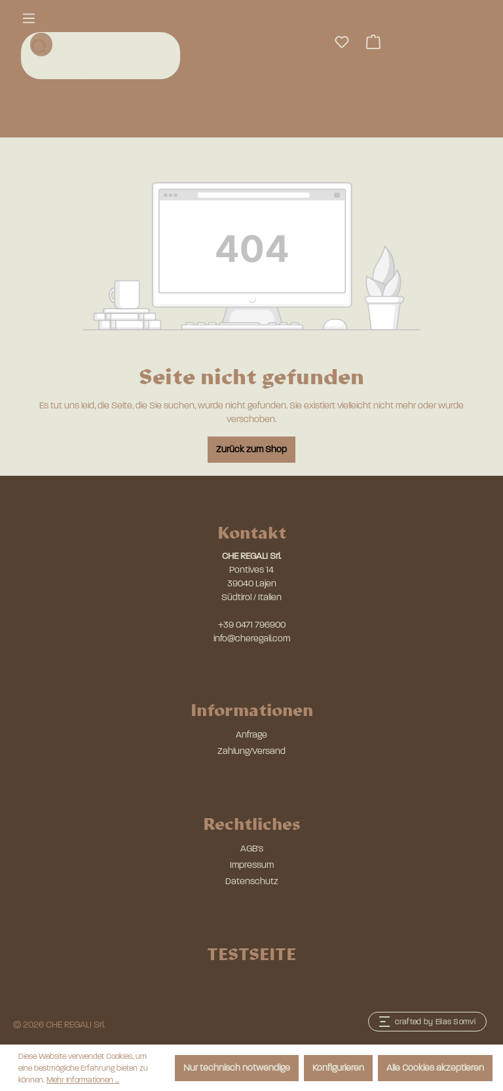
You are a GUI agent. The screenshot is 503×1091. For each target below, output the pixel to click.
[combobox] (102, 67)
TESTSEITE (251, 953)
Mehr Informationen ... (83, 1079)
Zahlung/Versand (251, 751)
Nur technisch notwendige (236, 1067)
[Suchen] (41, 44)
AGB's (251, 848)
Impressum (252, 864)
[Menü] (29, 18)
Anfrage (251, 734)
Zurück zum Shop (251, 449)
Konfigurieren (338, 1067)
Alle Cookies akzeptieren (435, 1067)
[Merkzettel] (342, 42)
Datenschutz (251, 881)
